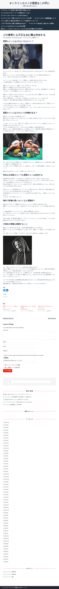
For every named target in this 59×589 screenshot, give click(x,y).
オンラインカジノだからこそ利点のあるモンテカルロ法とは (17, 402)
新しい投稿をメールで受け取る (12, 367)
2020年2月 (5, 499)
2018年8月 (5, 546)
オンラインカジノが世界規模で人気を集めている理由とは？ (17, 396)
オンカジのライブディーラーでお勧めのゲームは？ (15, 13)
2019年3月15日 (7, 37)
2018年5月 (5, 554)
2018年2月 (5, 561)
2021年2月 (5, 468)
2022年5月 (5, 430)
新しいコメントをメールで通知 (12, 365)
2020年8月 (6, 484)
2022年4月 (5, 432)
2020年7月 (5, 487)
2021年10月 (6, 448)
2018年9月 (5, 543)
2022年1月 (5, 440)
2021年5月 (5, 461)
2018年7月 (5, 549)
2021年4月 (5, 463)
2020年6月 (6, 489)
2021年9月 (5, 450)
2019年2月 (5, 530)
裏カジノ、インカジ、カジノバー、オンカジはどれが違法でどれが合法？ (22, 29)
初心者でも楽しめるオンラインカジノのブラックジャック (17, 394)
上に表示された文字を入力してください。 (13, 360)
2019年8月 (5, 515)
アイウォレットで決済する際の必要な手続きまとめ (15, 10)
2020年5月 (5, 492)
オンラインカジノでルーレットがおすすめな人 (14, 15)
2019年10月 (6, 510)
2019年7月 (5, 518)
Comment (5, 330)
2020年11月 (6, 476)
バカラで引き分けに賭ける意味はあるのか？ (14, 23)
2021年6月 (5, 458)
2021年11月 (6, 445)
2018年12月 (6, 536)
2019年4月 (5, 525)
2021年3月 (5, 466)
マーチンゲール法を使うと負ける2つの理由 (41, 23)
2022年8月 (5, 425)
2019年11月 (6, 507)
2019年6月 (5, 520)
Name (4, 341)
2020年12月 (6, 474)
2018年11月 (6, 538)
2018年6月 (5, 551)
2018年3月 (5, 559)
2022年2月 (5, 438)
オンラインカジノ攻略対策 (9, 574)
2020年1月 (5, 502)
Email (4, 346)
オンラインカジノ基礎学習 (30, 37)
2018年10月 (6, 541)
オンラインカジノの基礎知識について (45, 18)
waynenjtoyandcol (17, 37)
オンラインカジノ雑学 (8, 576)
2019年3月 (5, 528)
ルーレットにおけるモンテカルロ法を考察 (13, 26)
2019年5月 (5, 523)
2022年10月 (6, 422)
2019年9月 (5, 512)
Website (5, 350)
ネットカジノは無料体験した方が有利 (12, 404)
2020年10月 (6, 479)
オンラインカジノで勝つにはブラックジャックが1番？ (16, 18)
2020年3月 (5, 497)
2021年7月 (5, 456)
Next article (52, 318)
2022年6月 (5, 427)
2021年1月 (5, 471)
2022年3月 (5, 435)
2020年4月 (5, 494)
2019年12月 (6, 505)
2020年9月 (5, 481)
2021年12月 (6, 443)
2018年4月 (5, 556)
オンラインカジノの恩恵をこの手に (14, 587)
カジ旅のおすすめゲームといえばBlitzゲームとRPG (15, 399)
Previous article (8, 318)
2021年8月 (5, 453)
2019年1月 (5, 533)
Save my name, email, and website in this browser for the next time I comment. (24, 355)
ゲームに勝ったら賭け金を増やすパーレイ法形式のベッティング (19, 21)
